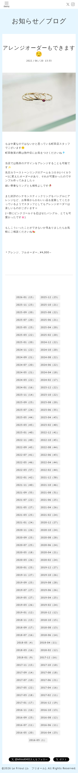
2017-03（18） (25, 695)
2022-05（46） (25, 462)
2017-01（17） (25, 702)
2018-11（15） (25, 620)
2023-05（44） (25, 417)
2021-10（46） (50, 485)
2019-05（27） (25, 597)
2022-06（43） (50, 454)
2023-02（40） (50, 424)
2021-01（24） (25, 522)
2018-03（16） (25, 650)
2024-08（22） (50, 357)
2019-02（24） (50, 604)
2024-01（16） (25, 387)
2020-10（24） (50, 530)
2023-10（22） (50, 394)
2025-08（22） (50, 312)
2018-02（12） (50, 650)
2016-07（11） (25, 725)
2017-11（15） (25, 665)
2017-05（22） (25, 687)
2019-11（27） (25, 575)
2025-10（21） (50, 304)
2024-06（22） (50, 364)
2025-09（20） (25, 312)
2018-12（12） (50, 612)
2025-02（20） (50, 334)
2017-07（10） (25, 680)
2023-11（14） (25, 394)
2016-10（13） (50, 710)
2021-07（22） (25, 499)
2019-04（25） (50, 597)
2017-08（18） (50, 672)
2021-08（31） (50, 492)
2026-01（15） (25, 297)
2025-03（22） (25, 334)
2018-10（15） (50, 620)
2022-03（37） (25, 469)
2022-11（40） (25, 440)
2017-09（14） (25, 672)
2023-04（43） (50, 417)
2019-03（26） (25, 604)
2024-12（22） (50, 342)
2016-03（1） (37, 740)
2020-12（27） (50, 522)
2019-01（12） (25, 612)
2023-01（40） (25, 432)
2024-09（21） (25, 357)
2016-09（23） (25, 717)
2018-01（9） (25, 657)
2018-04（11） (49, 642)
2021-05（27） (25, 507)
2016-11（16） (25, 710)
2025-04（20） (50, 327)
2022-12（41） (50, 432)
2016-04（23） (50, 732)
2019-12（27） (50, 567)
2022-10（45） (50, 440)
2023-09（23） (25, 402)
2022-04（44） (50, 462)
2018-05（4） (25, 642)
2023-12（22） (50, 387)
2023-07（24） (25, 409)
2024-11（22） (25, 349)
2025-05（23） (25, 327)
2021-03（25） (25, 514)
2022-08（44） (50, 447)
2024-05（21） (25, 372)
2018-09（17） (25, 627)
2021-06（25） (50, 499)
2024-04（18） (50, 372)
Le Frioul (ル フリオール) (29, 768)
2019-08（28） (50, 582)
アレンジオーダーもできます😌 (39, 51)
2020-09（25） (25, 537)
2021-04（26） (50, 507)
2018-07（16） (25, 635)
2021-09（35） (25, 492)
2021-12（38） (50, 477)
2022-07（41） (25, 454)
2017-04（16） (50, 687)
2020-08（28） (50, 537)
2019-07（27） (25, 590)
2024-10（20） (50, 349)
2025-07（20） (25, 319)
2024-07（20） (25, 364)
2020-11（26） (25, 530)
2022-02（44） (50, 469)
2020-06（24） (50, 545)
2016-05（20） (25, 732)
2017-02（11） (50, 695)
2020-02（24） (50, 559)
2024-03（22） (25, 379)
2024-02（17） (50, 379)
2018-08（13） (50, 627)
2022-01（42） (25, 477)
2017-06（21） (50, 680)
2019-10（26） (50, 575)
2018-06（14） (50, 635)
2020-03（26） (25, 559)
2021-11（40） (25, 485)
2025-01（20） (25, 342)
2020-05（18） (25, 552)
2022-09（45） (25, 447)
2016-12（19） (50, 702)
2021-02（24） (50, 514)
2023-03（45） (25, 424)
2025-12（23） (50, 297)
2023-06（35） (50, 409)
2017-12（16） (49, 657)
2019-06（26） (50, 590)
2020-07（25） (25, 545)
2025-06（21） (50, 319)
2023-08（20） (50, 402)
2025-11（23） (25, 304)
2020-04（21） (50, 552)
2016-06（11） (50, 725)
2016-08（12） (50, 717)
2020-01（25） (25, 567)
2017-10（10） (50, 665)
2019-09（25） (25, 582)
